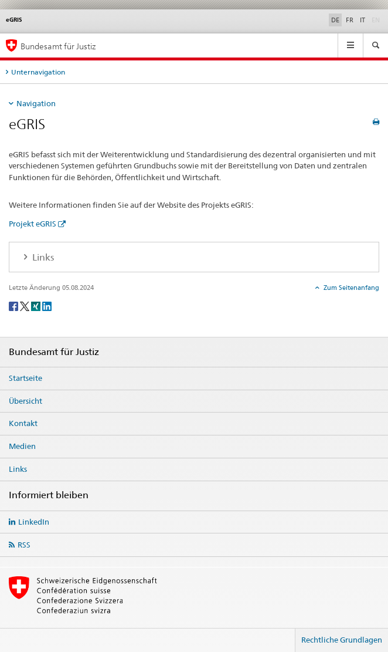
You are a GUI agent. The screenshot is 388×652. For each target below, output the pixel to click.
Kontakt (23, 423)
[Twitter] (25, 305)
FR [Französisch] (349, 20)
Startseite (25, 378)
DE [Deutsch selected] (335, 20)
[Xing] (36, 305)
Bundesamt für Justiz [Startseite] (58, 46)
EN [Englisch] (377, 19)
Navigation (36, 103)
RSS (24, 544)
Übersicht (25, 401)
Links (18, 469)
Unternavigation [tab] (38, 71)
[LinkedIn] (47, 305)
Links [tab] (42, 257)
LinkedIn (33, 521)
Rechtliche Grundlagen (341, 639)
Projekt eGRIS (32, 223)
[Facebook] (14, 305)
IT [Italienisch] (362, 20)
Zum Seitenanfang (350, 287)
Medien (22, 446)
